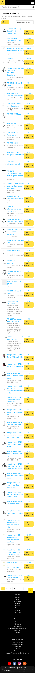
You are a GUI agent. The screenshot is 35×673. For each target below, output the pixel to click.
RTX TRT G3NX (12, 143)
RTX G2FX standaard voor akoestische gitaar (15, 220)
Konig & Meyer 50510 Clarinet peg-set (14, 576)
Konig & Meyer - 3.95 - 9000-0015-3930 (14, 381)
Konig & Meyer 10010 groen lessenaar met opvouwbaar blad (14, 552)
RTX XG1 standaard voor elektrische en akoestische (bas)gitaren (15, 71)
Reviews (17, 606)
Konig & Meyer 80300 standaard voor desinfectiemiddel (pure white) (15, 389)
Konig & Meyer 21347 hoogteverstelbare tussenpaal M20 (14, 399)
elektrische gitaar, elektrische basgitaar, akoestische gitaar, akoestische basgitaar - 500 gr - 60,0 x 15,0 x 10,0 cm (14, 328)
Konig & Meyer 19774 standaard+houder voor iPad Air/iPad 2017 (15, 435)
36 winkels (26, 72)
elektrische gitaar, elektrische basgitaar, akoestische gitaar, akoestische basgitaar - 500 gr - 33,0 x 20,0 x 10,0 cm (14, 310)
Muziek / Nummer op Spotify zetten (17, 653)
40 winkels (26, 32)
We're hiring (17, 630)
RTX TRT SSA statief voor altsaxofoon (14, 105)
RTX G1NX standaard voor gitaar (14, 252)
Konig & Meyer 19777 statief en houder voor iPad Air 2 (14, 412)
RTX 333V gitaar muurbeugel (12, 302)
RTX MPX (10, 59)
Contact (17, 633)
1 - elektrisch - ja (12, 236)
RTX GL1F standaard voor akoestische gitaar (15, 197)
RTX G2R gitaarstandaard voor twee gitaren (14, 209)
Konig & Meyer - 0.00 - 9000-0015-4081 (14, 417)
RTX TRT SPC (11, 123)
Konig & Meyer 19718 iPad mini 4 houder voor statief (15, 475)
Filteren (5, 22)
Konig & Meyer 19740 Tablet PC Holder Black (15, 365)
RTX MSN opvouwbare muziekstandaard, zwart (15, 50)
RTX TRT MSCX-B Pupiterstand (13, 134)
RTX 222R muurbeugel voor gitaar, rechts (15, 320)
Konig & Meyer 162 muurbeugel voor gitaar (15, 512)
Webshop (17, 612)
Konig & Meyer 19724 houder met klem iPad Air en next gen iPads (14, 466)
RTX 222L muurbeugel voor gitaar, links (15, 338)
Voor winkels (17, 626)
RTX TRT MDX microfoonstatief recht (14, 39)
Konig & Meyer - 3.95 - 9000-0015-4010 (14, 459)
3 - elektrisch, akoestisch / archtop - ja (15, 146)
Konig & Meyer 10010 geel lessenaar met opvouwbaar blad (14, 565)
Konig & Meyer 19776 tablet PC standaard (14, 423)
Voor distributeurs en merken (17, 628)
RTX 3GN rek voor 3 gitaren (14, 283)
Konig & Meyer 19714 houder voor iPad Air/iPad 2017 (14, 485)
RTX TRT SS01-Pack (14, 114)
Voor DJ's (17, 647)
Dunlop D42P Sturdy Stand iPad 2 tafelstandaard (14, 31)
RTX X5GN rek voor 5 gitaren (14, 84)
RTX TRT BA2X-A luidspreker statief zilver (15, 153)
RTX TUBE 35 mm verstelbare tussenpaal (15, 94)
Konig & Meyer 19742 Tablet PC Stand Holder (15, 356)
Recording (17, 651)
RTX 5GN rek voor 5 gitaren (14, 272)
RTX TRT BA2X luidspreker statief (13, 163)
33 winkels (26, 579)
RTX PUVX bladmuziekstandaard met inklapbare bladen (15, 173)
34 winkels (26, 390)
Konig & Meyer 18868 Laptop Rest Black (14, 502)
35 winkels (26, 358)
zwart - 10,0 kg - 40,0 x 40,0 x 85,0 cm (14, 126)
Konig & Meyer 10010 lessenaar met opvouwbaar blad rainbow (14, 523)
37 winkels (26, 42)
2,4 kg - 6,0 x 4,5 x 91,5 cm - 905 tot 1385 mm (14, 405)
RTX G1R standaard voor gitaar (15, 241)
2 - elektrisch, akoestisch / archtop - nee (15, 214)
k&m (8, 515)
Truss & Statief (10, 13)
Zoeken (33, 7)
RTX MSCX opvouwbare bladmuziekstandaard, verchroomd (15, 186)
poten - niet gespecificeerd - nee (13, 43)
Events (17, 608)
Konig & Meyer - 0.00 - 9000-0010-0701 (14, 428)
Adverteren (17, 624)
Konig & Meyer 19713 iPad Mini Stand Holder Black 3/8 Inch (15, 494)
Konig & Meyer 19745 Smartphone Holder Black (14, 444)
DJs (17, 599)
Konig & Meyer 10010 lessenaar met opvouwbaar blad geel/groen (14, 538)
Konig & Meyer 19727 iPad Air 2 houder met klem (14, 453)
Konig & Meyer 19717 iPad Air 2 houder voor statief (15, 375)
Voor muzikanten (17, 644)
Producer (17, 597)
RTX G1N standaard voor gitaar (13, 262)
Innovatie (17, 604)
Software (17, 649)
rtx (8, 286)
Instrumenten (17, 601)
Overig (17, 610)
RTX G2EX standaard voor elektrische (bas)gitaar (14, 232)
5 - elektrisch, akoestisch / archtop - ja (15, 88)
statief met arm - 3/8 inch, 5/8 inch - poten (15, 62)
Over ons (17, 622)
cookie (16, 669)
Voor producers (17, 642)
